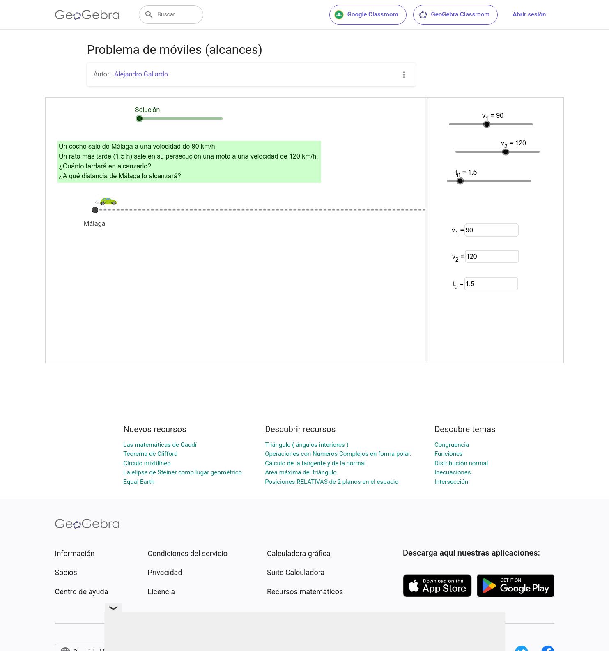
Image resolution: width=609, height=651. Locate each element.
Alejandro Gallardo (141, 74)
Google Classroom (366, 15)
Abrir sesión (529, 14)
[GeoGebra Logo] (87, 15)
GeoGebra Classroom (454, 15)
